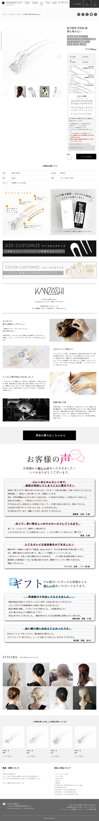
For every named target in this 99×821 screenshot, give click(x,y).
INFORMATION (63, 2)
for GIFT (42, 3)
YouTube (87, 14)
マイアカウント (65, 809)
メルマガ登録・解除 (90, 809)
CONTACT (27, 2)
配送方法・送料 (82, 805)
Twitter (95, 14)
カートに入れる (86, 156)
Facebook (78, 14)
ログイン (80, 809)
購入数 (68, 154)
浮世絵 (19, 14)
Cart (87, 3)
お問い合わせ (92, 805)
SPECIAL (48, 2)
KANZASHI (12, 14)
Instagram (83, 14)
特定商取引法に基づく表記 (74, 807)
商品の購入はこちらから (49, 435)
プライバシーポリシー (90, 807)
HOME (4, 14)
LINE (91, 14)
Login (78, 4)
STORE (54, 2)
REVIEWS (35, 2)
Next (58, 56)
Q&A (95, 5)
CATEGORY (19, 2)
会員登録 (73, 809)
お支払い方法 (72, 805)
